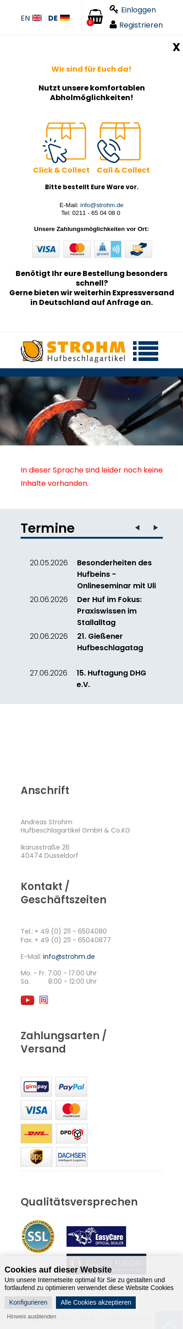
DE (59, 18)
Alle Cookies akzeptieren (96, 1302)
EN (31, 18)
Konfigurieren (28, 1302)
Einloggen (133, 10)
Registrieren (136, 25)
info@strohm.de (101, 205)
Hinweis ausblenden (31, 1316)
